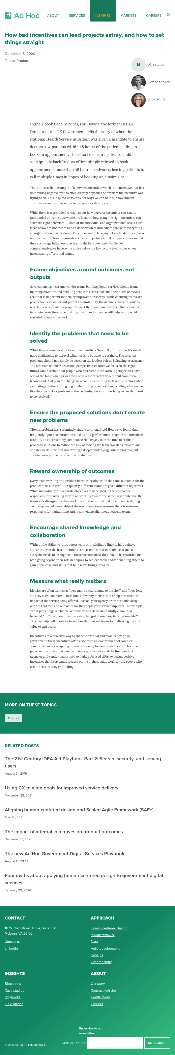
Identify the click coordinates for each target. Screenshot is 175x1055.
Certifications (101, 997)
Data (94, 941)
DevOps (97, 955)
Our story (98, 983)
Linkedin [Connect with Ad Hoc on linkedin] (11, 948)
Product (23, 60)
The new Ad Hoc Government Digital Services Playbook (64, 853)
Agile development (105, 948)
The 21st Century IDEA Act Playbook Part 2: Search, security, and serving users (83, 762)
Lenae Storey (159, 82)
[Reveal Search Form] (168, 14)
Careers (97, 1004)
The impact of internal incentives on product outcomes (64, 831)
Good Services (66, 124)
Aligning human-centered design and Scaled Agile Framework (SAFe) (79, 809)
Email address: (73, 1043)
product (13, 718)
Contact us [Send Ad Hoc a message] (13, 941)
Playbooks (13, 997)
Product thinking (103, 935)
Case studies (14, 990)
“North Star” (105, 350)
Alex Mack (156, 100)
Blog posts (13, 983)
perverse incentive (88, 188)
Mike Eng (156, 65)
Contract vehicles (104, 990)
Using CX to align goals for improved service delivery (61, 787)
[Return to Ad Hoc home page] (22, 11)
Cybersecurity (101, 962)
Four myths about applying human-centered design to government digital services (84, 879)
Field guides (14, 1004)
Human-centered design (109, 928)
